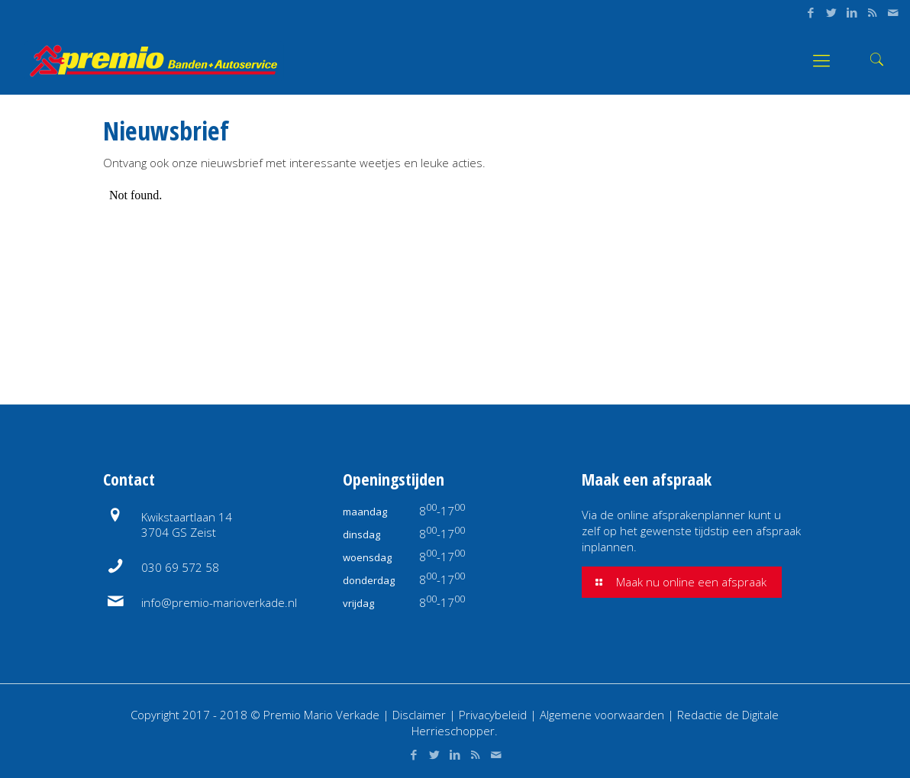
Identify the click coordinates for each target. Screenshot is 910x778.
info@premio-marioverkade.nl (219, 602)
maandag (365, 511)
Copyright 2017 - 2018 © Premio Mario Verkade (255, 714)
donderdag (369, 580)
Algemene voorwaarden (602, 714)
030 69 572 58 (180, 567)
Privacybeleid (494, 714)
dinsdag (361, 534)
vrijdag (358, 603)
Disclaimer (419, 714)
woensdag (367, 557)
